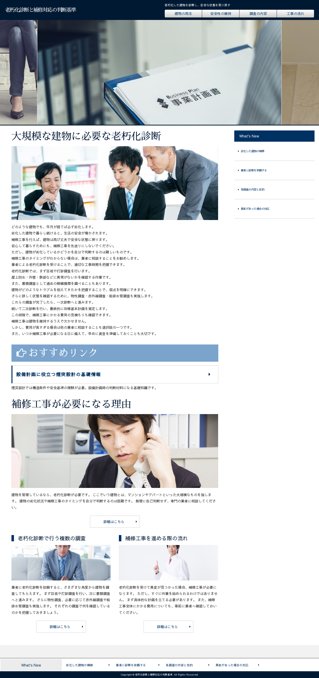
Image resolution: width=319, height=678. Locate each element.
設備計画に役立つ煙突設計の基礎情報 (58, 374)
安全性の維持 (220, 13)
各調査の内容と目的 (252, 189)
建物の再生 (183, 13)
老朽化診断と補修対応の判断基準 (40, 9)
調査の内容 (258, 13)
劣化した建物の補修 (252, 151)
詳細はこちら (113, 521)
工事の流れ (295, 13)
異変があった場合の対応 (255, 209)
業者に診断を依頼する (254, 170)
